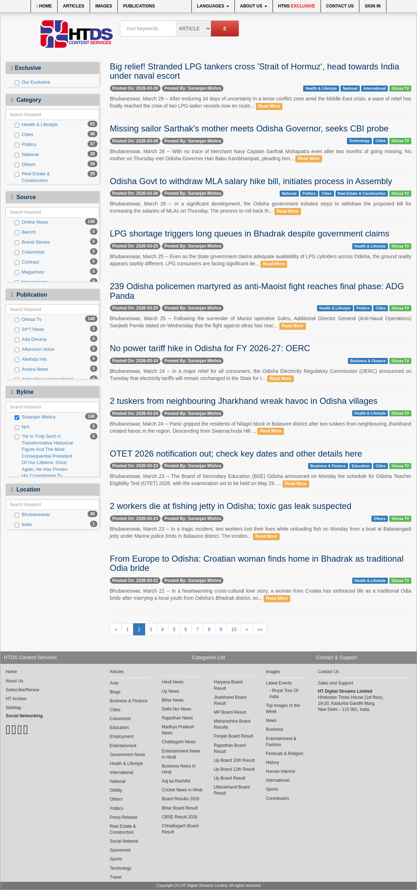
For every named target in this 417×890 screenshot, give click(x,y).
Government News (127, 754)
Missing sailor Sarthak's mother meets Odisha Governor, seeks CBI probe (249, 128)
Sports (116, 859)
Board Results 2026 (180, 798)
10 (234, 629)
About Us (253, 6)
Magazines (29, 272)
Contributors (277, 798)
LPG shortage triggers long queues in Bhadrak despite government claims (250, 233)
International (374, 88)
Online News (31, 222)
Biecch (25, 232)
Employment (122, 736)
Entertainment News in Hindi (181, 754)
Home (44, 6)
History (272, 762)
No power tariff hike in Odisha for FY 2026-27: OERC (210, 348)
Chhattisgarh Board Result (180, 828)
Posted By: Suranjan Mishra (192, 88)
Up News (170, 691)
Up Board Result (229, 778)
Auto (114, 683)
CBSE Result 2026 (179, 816)
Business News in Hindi (179, 769)
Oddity (116, 790)
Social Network (124, 841)
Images (103, 6)
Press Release (124, 817)
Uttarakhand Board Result (232, 790)
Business (274, 729)
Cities (24, 134)
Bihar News (173, 700)
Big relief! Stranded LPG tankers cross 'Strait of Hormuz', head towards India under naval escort (255, 71)
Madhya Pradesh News (178, 729)
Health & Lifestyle (36, 124)
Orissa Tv (28, 319)
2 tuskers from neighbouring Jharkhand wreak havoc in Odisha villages (244, 401)
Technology (359, 141)
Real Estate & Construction (32, 177)
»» (260, 629)
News (271, 720)
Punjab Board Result (233, 736)
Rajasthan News (177, 717)
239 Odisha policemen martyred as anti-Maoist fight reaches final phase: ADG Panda (257, 290)
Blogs (115, 691)
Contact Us (340, 6)
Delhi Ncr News (176, 709)
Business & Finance (368, 361)
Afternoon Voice (34, 349)
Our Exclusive (32, 82)
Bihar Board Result (180, 808)
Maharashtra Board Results (232, 724)
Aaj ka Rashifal (176, 781)
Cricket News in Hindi (182, 789)
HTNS (296, 6)
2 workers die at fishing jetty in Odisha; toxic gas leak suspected (231, 506)
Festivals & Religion (284, 753)
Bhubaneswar (32, 514)
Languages (213, 6)
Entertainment (123, 745)
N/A (22, 427)
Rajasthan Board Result (230, 748)
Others (25, 164)
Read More (269, 106)
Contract (27, 262)
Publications (139, 6)
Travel (116, 877)
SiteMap (13, 707)
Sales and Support (335, 683)
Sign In (373, 6)
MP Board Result (230, 712)
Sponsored (120, 850)
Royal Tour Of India (283, 693)
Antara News (31, 369)
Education (361, 466)
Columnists (29, 252)
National (27, 154)
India (23, 524)
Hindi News (173, 682)
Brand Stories (32, 242)
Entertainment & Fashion (281, 741)
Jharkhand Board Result (230, 700)
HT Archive (16, 698)
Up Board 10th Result (234, 760)
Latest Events (279, 683)
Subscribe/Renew (22, 689)
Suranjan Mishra (35, 417)
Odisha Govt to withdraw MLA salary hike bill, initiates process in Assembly (251, 181)
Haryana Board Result (228, 685)
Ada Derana (30, 339)
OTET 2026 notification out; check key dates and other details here (236, 453)
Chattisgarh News (179, 741)
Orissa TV (400, 88)
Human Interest (280, 771)
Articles (73, 6)
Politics (25, 144)
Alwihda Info (31, 359)
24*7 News (29, 329)
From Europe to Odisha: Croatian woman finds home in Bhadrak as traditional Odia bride (257, 563)
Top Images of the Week (283, 708)
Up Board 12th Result (234, 769)
